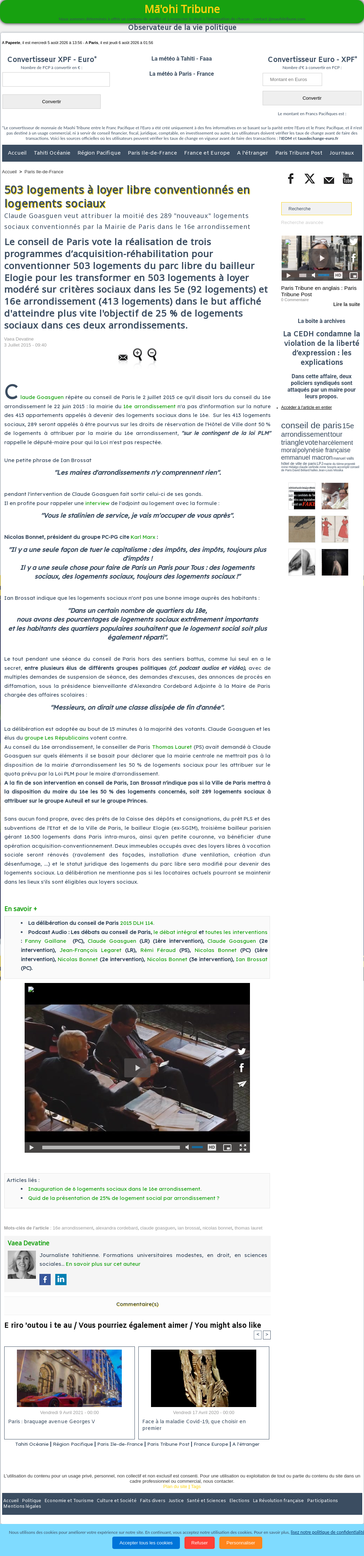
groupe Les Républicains (56, 737)
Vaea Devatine (19, 339)
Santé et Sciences (197, 1510)
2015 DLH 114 (136, 923)
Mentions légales (342, 1510)
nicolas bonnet (217, 1228)
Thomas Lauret (172, 746)
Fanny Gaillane (45, 941)
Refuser (200, 1542)
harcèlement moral (300, 435)
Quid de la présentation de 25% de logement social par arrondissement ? (123, 1198)
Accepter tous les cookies (145, 1542)
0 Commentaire (294, 299)
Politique (31, 1510)
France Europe (232, 1444)
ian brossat (189, 1228)
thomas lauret (249, 1228)
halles (312, 447)
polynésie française (338, 435)
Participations (308, 1510)
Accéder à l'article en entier (304, 407)
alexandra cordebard (117, 1228)
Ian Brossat (251, 959)
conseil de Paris (288, 447)
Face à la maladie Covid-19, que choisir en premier (202, 1422)
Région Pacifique (99, 153)
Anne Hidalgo (316, 445)
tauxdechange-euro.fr (318, 138)
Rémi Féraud (158, 950)
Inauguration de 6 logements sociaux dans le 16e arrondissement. (114, 1188)
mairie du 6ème (293, 445)
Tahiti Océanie (53, 153)
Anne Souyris (344, 445)
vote (349, 429)
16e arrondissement (149, 406)
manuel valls (326, 441)
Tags (196, 1495)
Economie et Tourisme (66, 1510)
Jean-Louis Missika (325, 447)
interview (97, 503)
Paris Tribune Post (299, 153)
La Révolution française (265, 1510)
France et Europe (207, 153)
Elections (228, 1510)
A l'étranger (253, 153)
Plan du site (175, 1495)
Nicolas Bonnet (216, 950)
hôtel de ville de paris (347, 441)
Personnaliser (240, 1542)
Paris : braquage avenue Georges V (50, 1422)
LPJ (283, 444)
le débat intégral (175, 932)
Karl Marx (143, 537)
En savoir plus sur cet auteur (103, 1264)
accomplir (355, 445)
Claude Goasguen (112, 941)
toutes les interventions (236, 932)
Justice (168, 1510)
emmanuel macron (300, 440)
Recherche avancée (301, 222)
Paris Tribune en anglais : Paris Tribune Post (317, 291)
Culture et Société (112, 1510)
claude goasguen (157, 1228)
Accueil (18, 153)
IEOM (286, 138)
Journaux (342, 153)
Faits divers (146, 1510)
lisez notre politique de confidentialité (328, 1532)
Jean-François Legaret (90, 950)
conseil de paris (303, 423)
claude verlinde (330, 445)
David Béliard (303, 447)
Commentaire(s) (137, 1303)
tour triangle (330, 429)
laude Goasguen (42, 397)
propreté (305, 445)
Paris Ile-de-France (153, 153)
